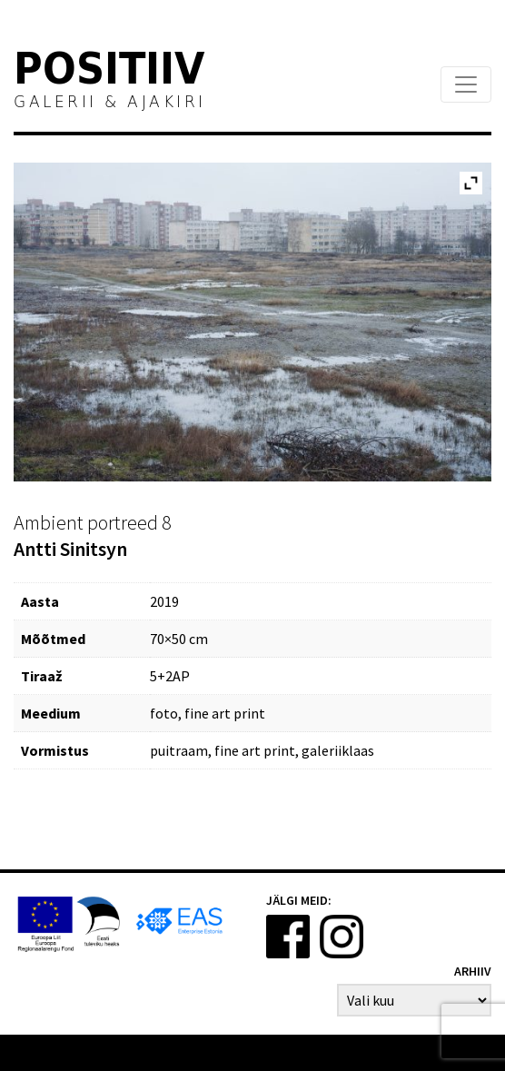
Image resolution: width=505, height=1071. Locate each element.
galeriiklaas (338, 750)
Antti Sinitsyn (70, 548)
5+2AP (170, 676)
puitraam (179, 750)
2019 (164, 601)
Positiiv (110, 72)
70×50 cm (179, 639)
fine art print (224, 713)
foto (164, 713)
